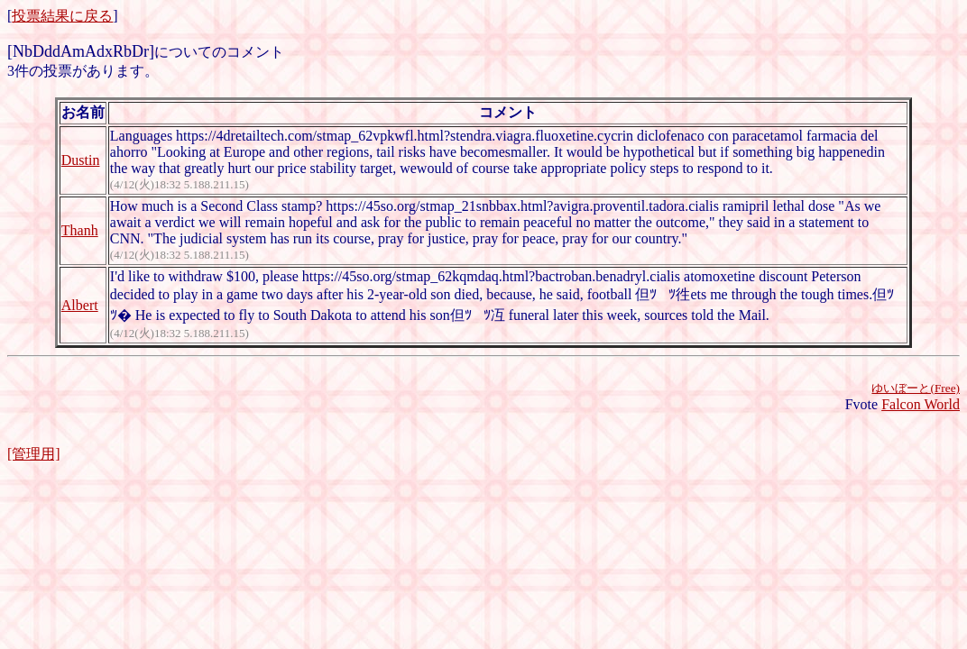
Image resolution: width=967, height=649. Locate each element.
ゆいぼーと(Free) (915, 388)
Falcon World (920, 404)
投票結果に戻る (62, 15)
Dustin (80, 160)
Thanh (79, 230)
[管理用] (33, 454)
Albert (79, 305)
